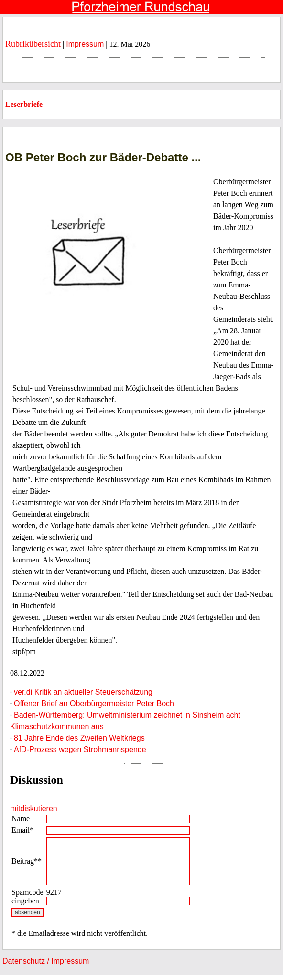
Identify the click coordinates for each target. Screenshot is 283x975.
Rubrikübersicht (33, 44)
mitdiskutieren (33, 809)
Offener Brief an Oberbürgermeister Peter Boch (94, 703)
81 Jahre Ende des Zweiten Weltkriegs (79, 738)
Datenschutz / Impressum (45, 961)
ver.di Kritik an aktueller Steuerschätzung (83, 692)
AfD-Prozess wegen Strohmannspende (80, 749)
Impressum (85, 44)
